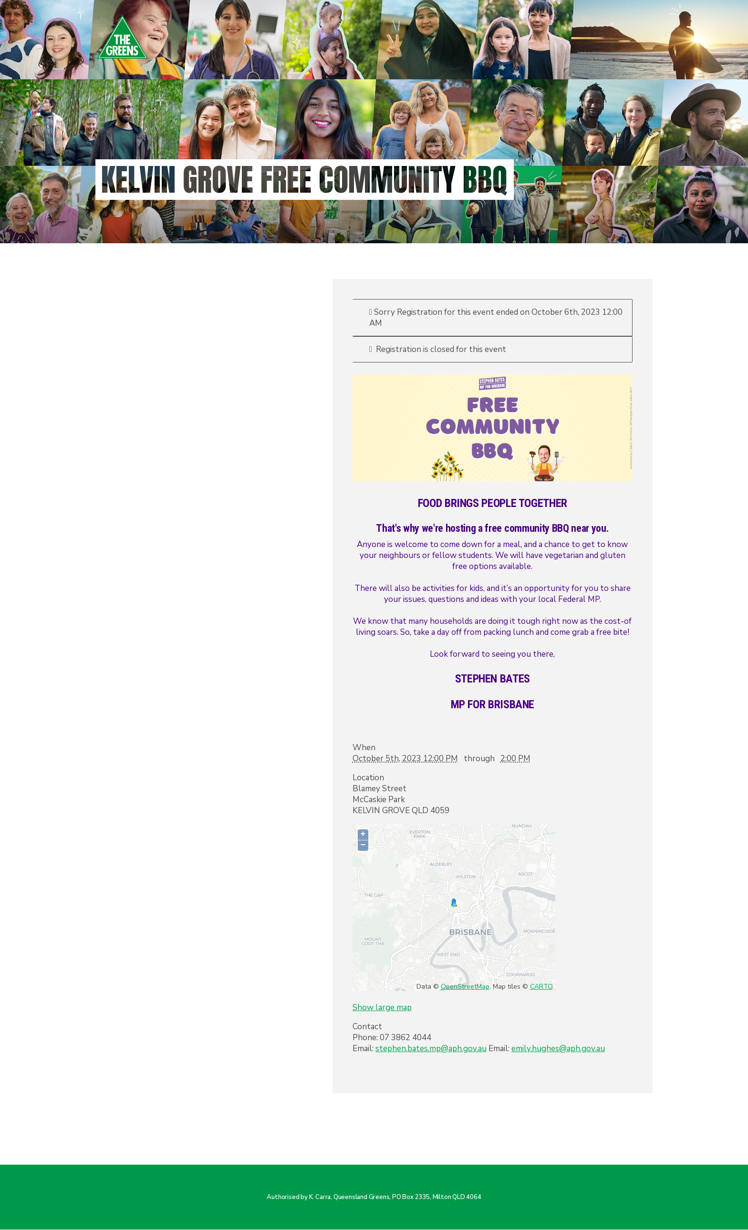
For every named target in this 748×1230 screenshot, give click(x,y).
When (364, 747)
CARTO (541, 986)
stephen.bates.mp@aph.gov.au (431, 1048)
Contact (367, 1026)
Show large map (382, 1007)
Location (368, 777)
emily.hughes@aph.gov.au (558, 1048)
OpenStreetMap (465, 986)
